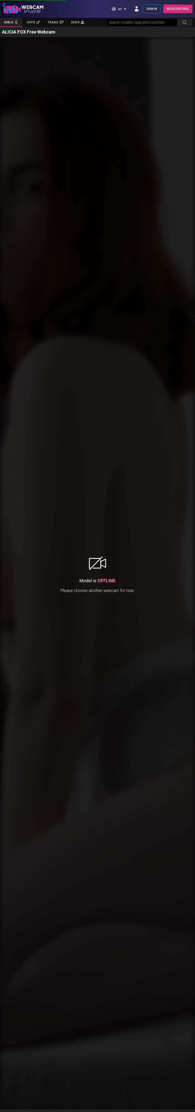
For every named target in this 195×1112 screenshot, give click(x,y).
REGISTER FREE (178, 9)
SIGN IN (152, 9)
